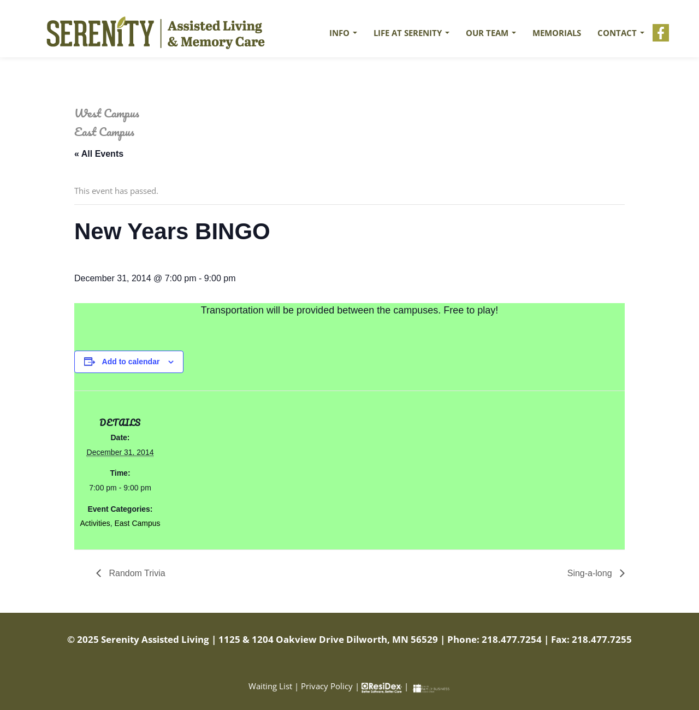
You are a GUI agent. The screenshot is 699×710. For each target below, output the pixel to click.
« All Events (98, 153)
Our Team (491, 32)
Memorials (556, 32)
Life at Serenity (411, 32)
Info (343, 32)
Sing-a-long (590, 573)
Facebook (661, 32)
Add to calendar (131, 361)
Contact (620, 32)
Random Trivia (135, 573)
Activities (95, 523)
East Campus (137, 523)
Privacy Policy (327, 686)
